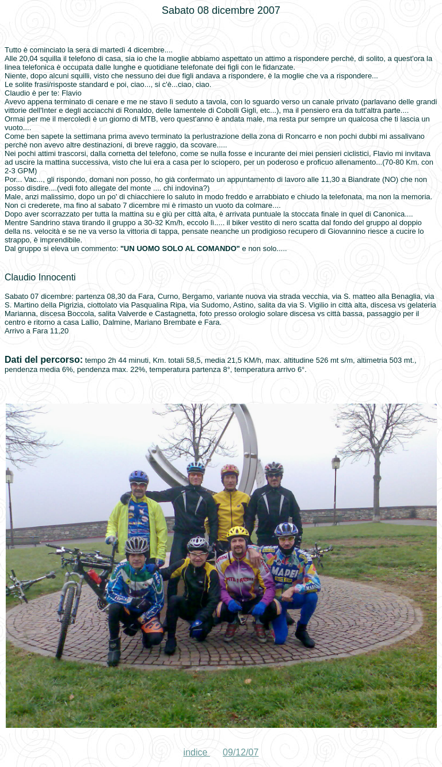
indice (197, 752)
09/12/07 (240, 752)
